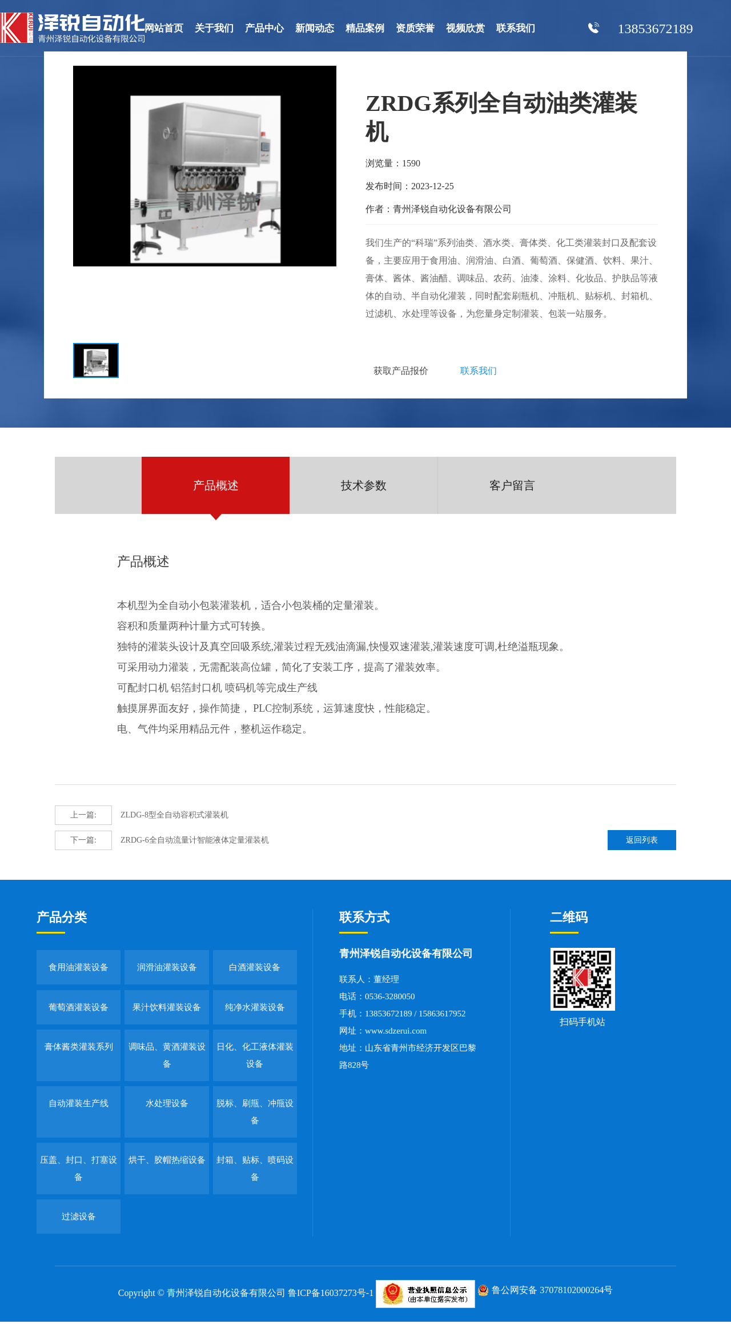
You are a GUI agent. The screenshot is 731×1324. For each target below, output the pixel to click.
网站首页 (163, 28)
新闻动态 (314, 28)
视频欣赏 (465, 28)
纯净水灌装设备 (255, 1009)
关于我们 (214, 28)
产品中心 (264, 28)
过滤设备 (79, 1219)
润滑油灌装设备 (167, 970)
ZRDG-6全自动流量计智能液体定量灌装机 (162, 843)
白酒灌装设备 (254, 970)
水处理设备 (167, 1105)
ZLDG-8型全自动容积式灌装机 (141, 818)
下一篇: (83, 843)
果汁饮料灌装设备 (166, 1009)
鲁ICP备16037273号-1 (330, 1296)
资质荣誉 (415, 28)
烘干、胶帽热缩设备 (167, 1162)
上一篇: (83, 817)
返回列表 (645, 843)
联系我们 (515, 28)
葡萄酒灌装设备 (79, 1009)
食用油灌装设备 (79, 970)
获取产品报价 (402, 372)
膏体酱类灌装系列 (79, 1049)
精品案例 (365, 28)
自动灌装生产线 (79, 1105)
